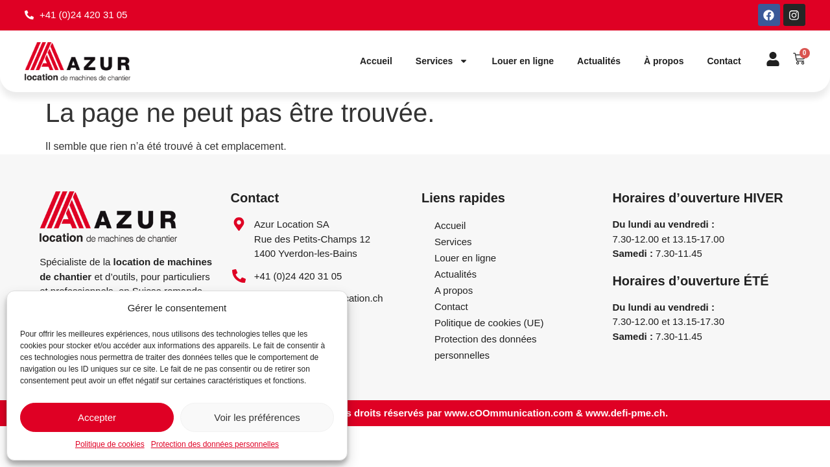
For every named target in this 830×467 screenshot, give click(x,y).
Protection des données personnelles (215, 444)
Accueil (376, 61)
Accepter (97, 417)
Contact (724, 61)
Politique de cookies (110, 444)
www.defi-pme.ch (625, 413)
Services (442, 62)
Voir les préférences (257, 417)
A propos (453, 290)
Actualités (599, 61)
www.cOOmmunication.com (508, 413)
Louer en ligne (523, 61)
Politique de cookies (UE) (488, 322)
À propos (663, 61)
